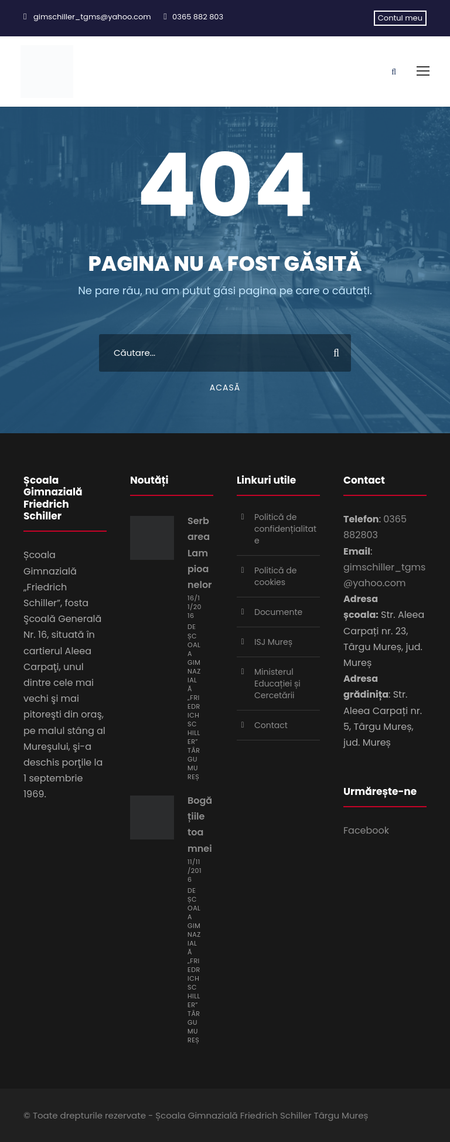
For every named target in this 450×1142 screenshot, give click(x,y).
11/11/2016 (195, 870)
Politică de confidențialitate (285, 528)
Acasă (225, 387)
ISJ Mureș (273, 642)
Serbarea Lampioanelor (200, 553)
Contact (271, 725)
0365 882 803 (197, 16)
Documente (278, 612)
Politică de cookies (275, 576)
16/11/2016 (195, 606)
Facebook (366, 830)
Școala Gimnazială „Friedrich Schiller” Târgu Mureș (194, 706)
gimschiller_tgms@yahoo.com (92, 16)
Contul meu (400, 17)
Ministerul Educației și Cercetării (277, 683)
